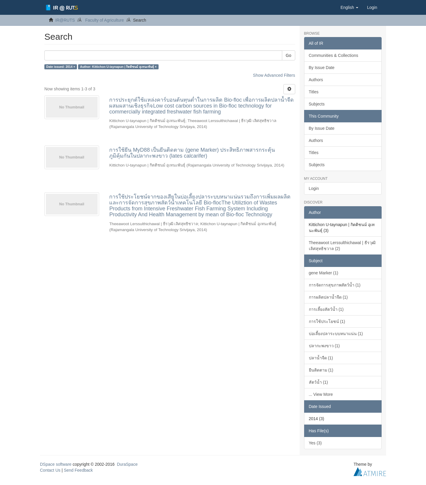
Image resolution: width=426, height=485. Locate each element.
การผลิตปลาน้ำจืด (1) (328, 297)
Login (314, 188)
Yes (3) (315, 443)
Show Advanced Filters (274, 75)
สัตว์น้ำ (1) (318, 382)
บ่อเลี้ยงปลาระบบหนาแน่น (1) (336, 333)
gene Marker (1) (323, 272)
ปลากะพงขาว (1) (324, 345)
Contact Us (50, 470)
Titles (314, 91)
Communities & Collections (333, 55)
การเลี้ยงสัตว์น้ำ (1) (326, 309)
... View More (321, 394)
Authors (316, 79)
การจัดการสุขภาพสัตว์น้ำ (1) (335, 285)
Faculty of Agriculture (104, 20)
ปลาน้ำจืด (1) (321, 358)
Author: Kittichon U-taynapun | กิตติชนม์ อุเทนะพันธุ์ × (118, 66)
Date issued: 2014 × (60, 66)
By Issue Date (322, 67)
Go (288, 55)
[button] (349, 7)
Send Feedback (78, 470)
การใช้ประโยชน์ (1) (327, 321)
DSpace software (56, 464)
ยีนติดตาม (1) (321, 370)
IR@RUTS (65, 20)
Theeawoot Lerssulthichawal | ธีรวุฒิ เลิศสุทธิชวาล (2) (342, 245)
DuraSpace (127, 464)
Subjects (317, 104)
